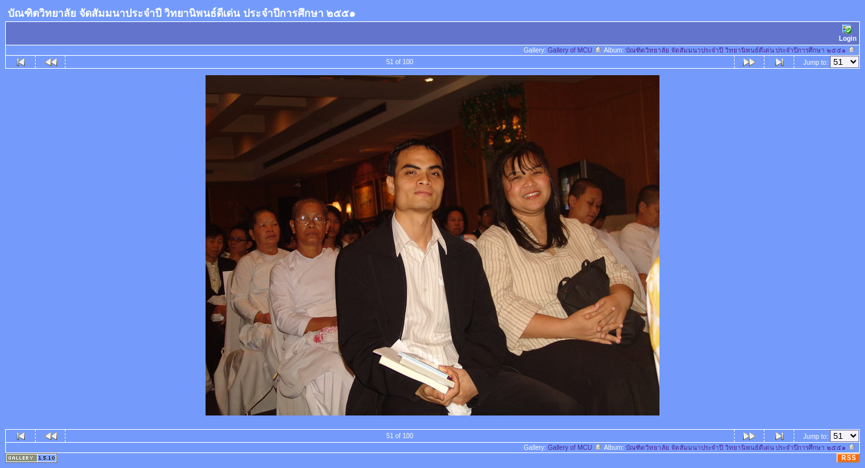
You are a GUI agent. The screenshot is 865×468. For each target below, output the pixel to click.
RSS (849, 458)
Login (848, 33)
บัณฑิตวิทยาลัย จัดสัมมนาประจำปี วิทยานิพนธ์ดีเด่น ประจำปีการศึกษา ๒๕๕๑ (741, 50)
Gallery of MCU (575, 50)
